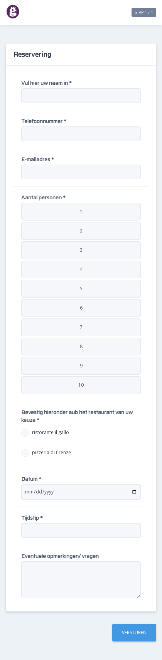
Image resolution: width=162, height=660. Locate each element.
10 (81, 385)
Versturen (134, 632)
